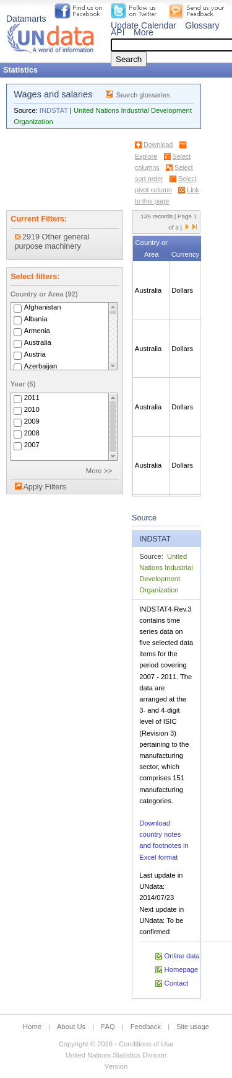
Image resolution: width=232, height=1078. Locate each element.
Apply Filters (44, 487)
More (143, 32)
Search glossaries (143, 95)
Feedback (146, 1026)
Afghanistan (42, 307)
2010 (32, 409)
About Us (71, 1026)
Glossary (202, 25)
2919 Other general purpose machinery (52, 242)
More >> (99, 470)
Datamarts (26, 19)
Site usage (192, 1026)
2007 (32, 444)
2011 (32, 397)
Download (158, 144)
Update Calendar (143, 25)
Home (32, 1026)
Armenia (37, 330)
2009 (32, 421)
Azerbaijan (41, 366)
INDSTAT (54, 110)
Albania (36, 319)
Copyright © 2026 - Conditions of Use (116, 1044)
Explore (146, 156)
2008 (32, 433)
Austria (35, 354)
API (118, 32)
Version (116, 1066)
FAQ (107, 1026)
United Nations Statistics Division (116, 1055)
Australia (37, 342)
